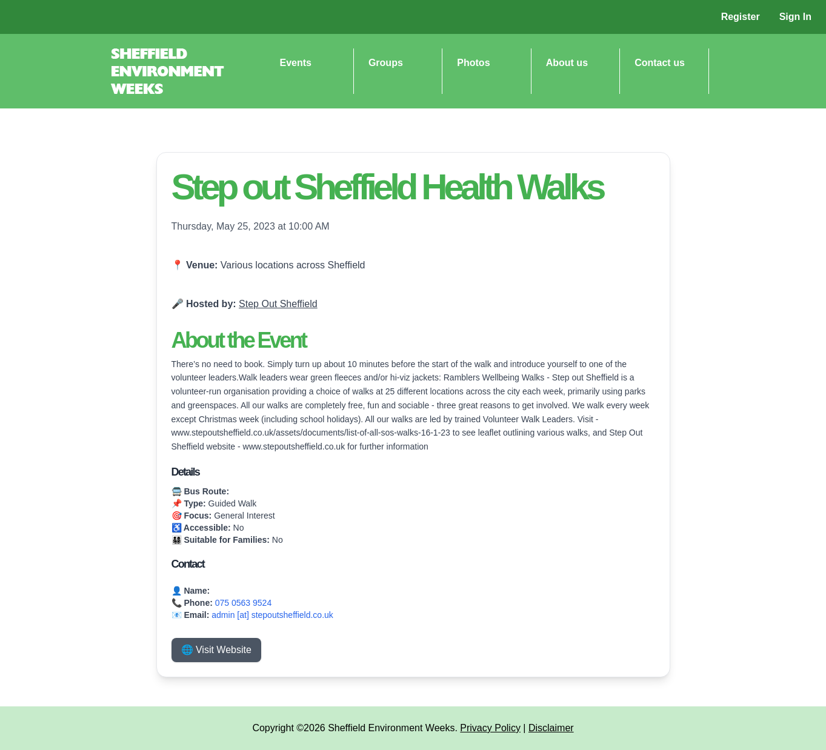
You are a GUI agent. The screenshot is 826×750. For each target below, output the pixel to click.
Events (295, 63)
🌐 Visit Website (216, 650)
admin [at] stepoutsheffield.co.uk (272, 615)
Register (740, 17)
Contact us (659, 63)
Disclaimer (551, 728)
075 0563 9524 (243, 603)
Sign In (795, 17)
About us (567, 63)
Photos (473, 63)
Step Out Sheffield (278, 304)
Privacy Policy (490, 728)
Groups (385, 63)
